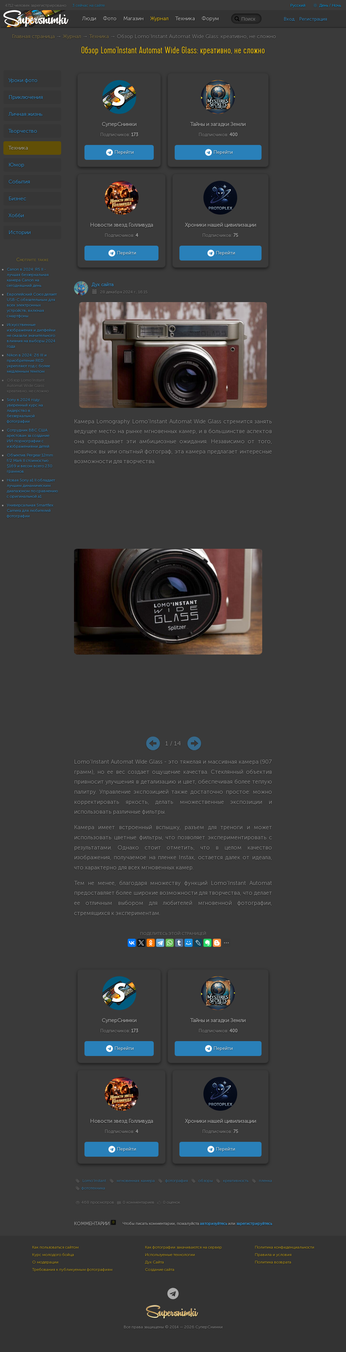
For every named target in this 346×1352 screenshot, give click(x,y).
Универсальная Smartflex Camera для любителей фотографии (30, 510)
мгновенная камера (136, 1180)
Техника (99, 36)
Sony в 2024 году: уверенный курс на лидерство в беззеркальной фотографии (25, 410)
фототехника (93, 1188)
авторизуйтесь (213, 1223)
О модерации (45, 1262)
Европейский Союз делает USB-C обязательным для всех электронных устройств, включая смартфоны (32, 305)
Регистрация (313, 19)
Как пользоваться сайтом (55, 1247)
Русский (297, 5)
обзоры (205, 1180)
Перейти (119, 152)
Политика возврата (273, 1262)
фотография (176, 1180)
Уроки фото (23, 80)
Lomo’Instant (94, 1180)
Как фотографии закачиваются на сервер (183, 1247)
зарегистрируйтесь (254, 1223)
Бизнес (17, 198)
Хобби (16, 215)
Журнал (72, 36)
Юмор (16, 165)
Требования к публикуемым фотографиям (72, 1269)
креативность (235, 1180)
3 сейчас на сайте (88, 5)
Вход (289, 19)
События (19, 181)
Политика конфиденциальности (284, 1247)
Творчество (22, 131)
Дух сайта (103, 285)
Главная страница (33, 36)
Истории (19, 232)
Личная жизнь (25, 114)
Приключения (25, 97)
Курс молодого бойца (53, 1254)
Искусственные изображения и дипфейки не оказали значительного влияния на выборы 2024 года (31, 335)
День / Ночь (325, 5)
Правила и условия (273, 1254)
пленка (265, 1180)
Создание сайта (159, 1269)
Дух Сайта (154, 1262)
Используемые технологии (170, 1254)
